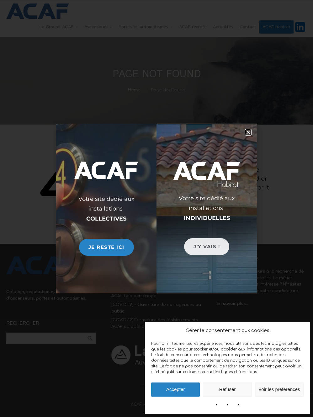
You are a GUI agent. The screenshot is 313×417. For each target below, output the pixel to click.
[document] (156, 208)
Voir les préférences (279, 389)
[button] (248, 132)
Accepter (175, 389)
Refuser (227, 389)
